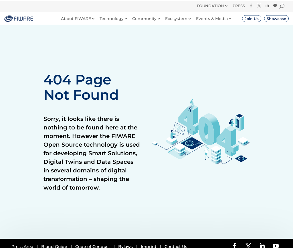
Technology (112, 18)
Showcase (276, 18)
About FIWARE (76, 18)
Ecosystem (176, 18)
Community (144, 18)
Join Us (252, 18)
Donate (173, 5)
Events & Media (212, 18)
